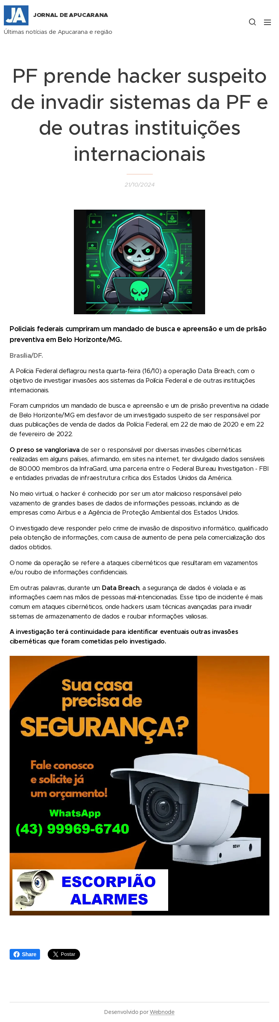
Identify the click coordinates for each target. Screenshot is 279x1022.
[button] (252, 22)
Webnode (162, 1012)
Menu (267, 22)
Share (24, 954)
